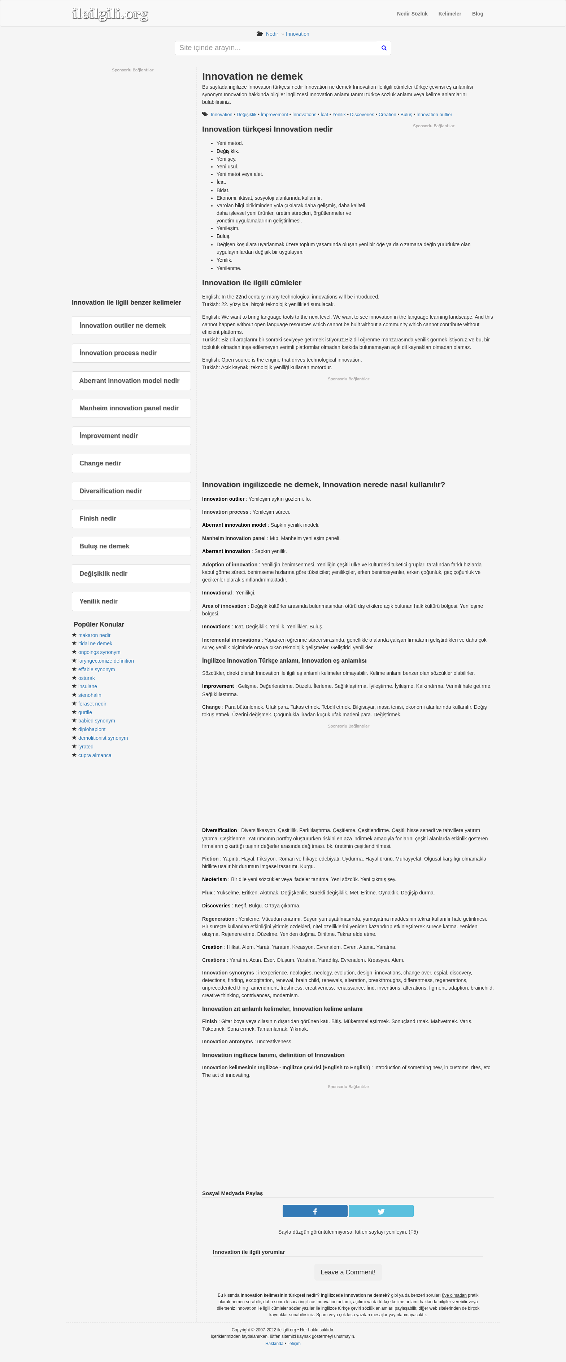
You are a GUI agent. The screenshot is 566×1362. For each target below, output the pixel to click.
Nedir (272, 34)
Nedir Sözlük (412, 14)
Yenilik (339, 114)
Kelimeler (450, 14)
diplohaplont (92, 729)
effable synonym (96, 669)
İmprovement (274, 114)
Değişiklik (247, 114)
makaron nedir (94, 635)
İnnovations (304, 114)
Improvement (218, 686)
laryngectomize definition (106, 661)
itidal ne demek (95, 643)
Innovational (217, 593)
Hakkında (274, 1343)
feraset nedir (92, 704)
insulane (87, 686)
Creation (387, 114)
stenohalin (89, 695)
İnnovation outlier (434, 114)
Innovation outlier (223, 499)
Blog (477, 14)
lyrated (85, 746)
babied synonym (96, 721)
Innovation (297, 34)
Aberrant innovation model (234, 525)
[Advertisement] (433, 179)
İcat (324, 114)
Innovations (216, 626)
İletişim (294, 1343)
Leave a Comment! (348, 1272)
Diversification (219, 830)
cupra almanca (95, 755)
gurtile (85, 712)
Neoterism (214, 879)
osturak (86, 678)
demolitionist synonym (103, 738)
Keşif (240, 905)
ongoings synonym (99, 652)
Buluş (407, 114)
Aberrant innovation (226, 551)
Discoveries (362, 114)
